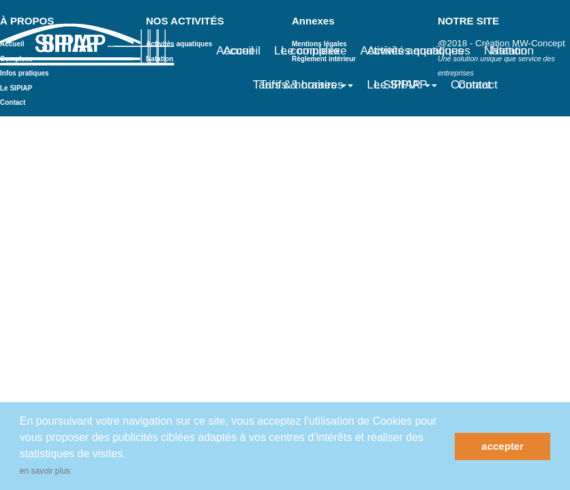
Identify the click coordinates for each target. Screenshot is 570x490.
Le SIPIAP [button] (405, 84)
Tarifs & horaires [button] (307, 84)
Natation (512, 50)
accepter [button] (502, 446)
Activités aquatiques (418, 50)
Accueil (241, 50)
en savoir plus (45, 471)
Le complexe (313, 50)
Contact (477, 84)
